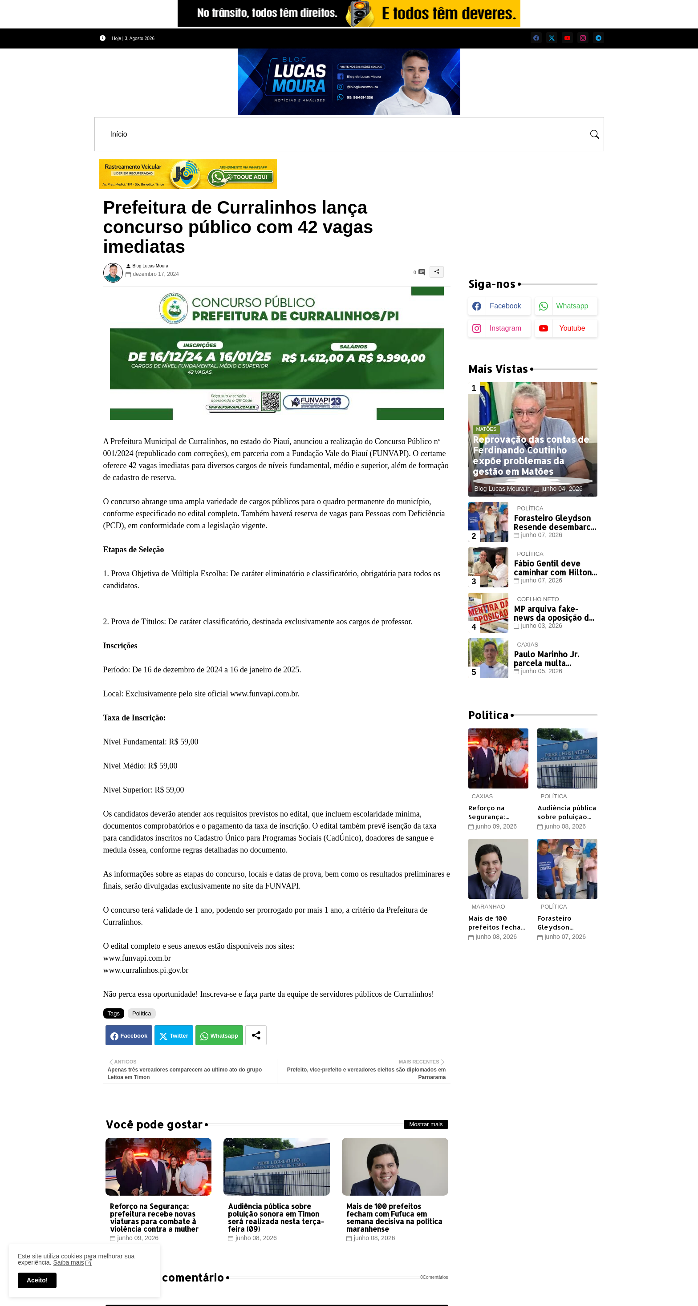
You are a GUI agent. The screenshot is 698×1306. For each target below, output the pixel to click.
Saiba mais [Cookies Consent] (68, 1262)
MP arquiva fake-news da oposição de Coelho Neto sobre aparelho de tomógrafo (554, 613)
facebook (505, 306)
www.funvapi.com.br (137, 958)
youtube (572, 328)
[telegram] (598, 37)
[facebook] (536, 37)
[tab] (118, 134)
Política (141, 1013)
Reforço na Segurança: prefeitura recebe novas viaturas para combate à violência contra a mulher (154, 1217)
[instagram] (582, 37)
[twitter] (551, 37)
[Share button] (256, 1035)
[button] (595, 134)
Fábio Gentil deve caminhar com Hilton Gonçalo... (553, 568)
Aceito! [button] (37, 1280)
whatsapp (572, 306)
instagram (505, 328)
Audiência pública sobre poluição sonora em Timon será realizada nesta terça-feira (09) (276, 1217)
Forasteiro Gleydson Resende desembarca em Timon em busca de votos (554, 523)
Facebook (134, 1035)
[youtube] (567, 37)
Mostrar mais (425, 1124)
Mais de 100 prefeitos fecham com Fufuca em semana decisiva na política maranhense (394, 1217)
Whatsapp (224, 1035)
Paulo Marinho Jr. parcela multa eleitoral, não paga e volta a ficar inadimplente (553, 659)
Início (118, 134)
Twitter (179, 1035)
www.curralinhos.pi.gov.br (146, 970)
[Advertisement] (532, 209)
